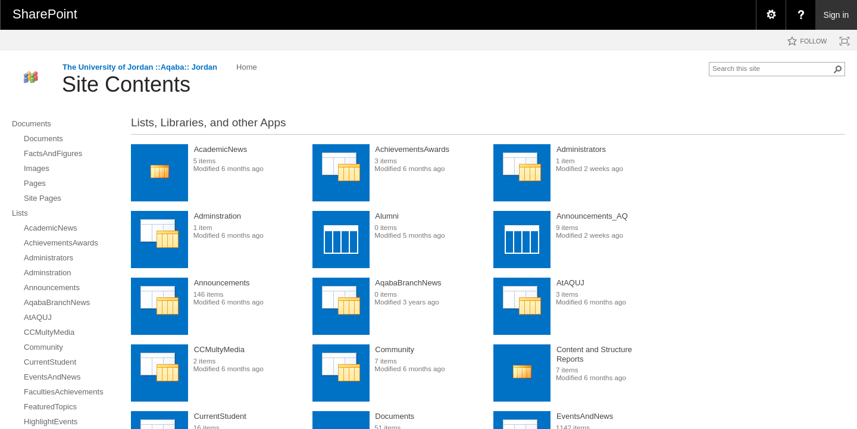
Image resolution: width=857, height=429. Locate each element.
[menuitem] (771, 15)
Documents (394, 416)
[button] (838, 69)
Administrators (581, 149)
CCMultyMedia (219, 349)
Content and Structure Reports (594, 354)
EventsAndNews (584, 416)
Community (394, 349)
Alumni (387, 216)
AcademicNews (221, 149)
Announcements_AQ (592, 216)
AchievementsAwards (412, 149)
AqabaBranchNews (408, 282)
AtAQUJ (570, 282)
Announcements (222, 282)
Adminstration (217, 216)
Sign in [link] (836, 15)
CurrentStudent (220, 416)
